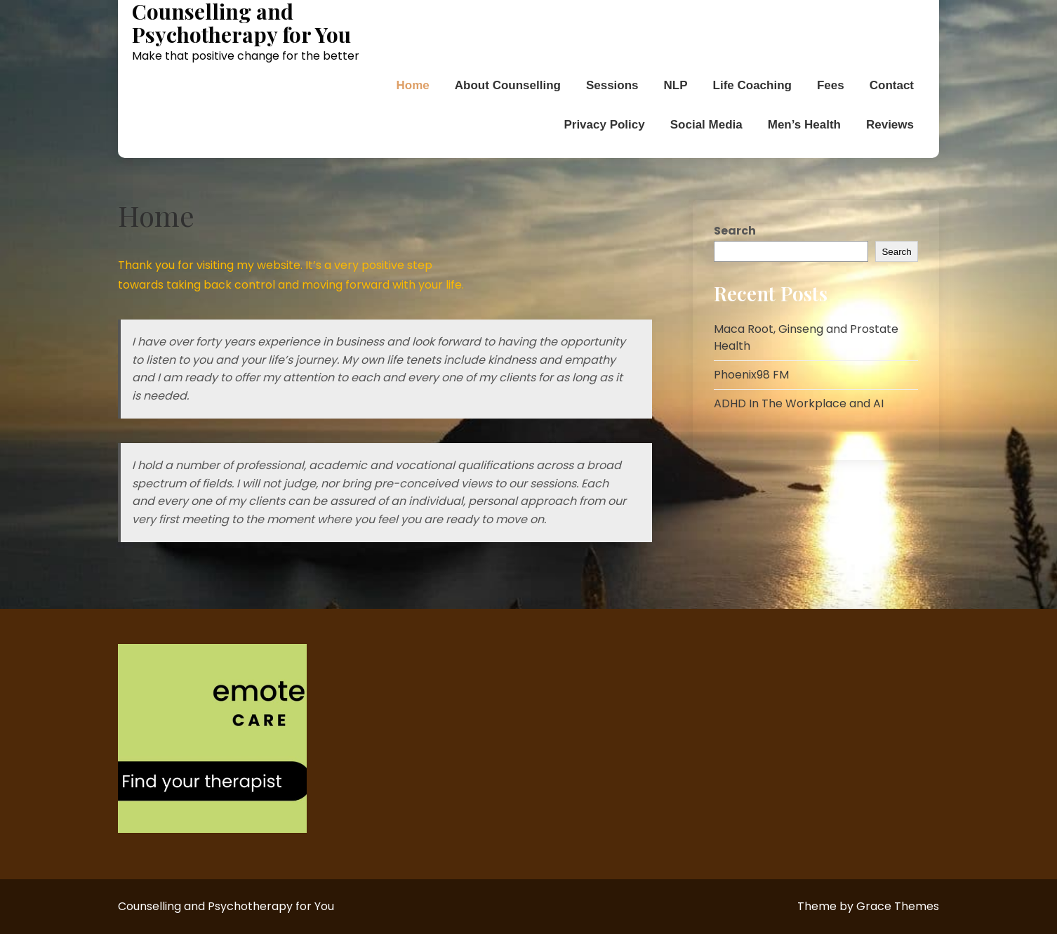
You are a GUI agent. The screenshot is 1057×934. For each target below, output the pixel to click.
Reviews (890, 124)
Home (413, 85)
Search (735, 231)
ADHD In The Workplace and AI (799, 403)
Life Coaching (752, 85)
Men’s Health (804, 124)
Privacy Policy (604, 124)
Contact (892, 85)
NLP (676, 85)
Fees (830, 85)
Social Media (706, 124)
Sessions (612, 85)
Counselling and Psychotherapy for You (241, 23)
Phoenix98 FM (751, 375)
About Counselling (508, 85)
